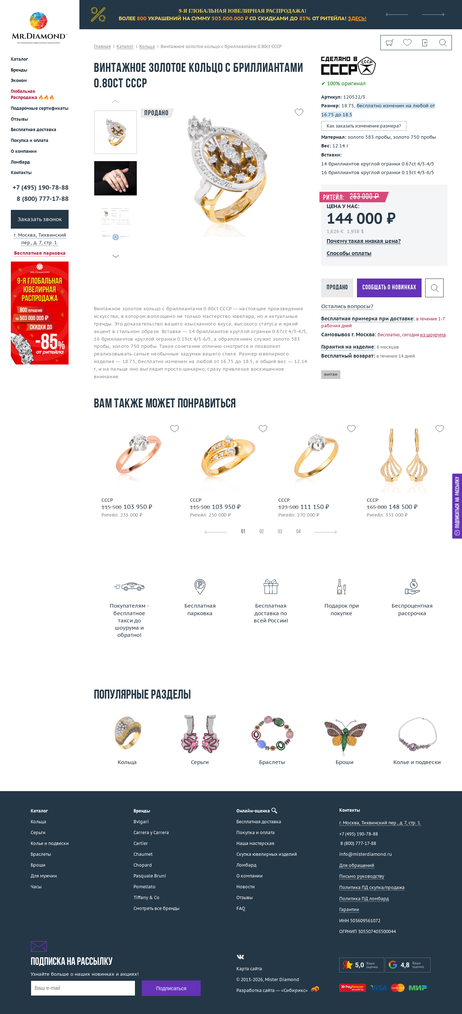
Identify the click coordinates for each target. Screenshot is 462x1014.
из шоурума (433, 334)
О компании (24, 151)
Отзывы (19, 119)
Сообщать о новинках (389, 287)
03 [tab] (280, 532)
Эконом (19, 80)
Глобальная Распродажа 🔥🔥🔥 (33, 94)
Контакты (21, 172)
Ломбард (20, 162)
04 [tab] (298, 532)
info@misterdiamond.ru (365, 854)
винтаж (330, 374)
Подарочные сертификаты (40, 108)
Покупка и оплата (29, 140)
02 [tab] (262, 532)
